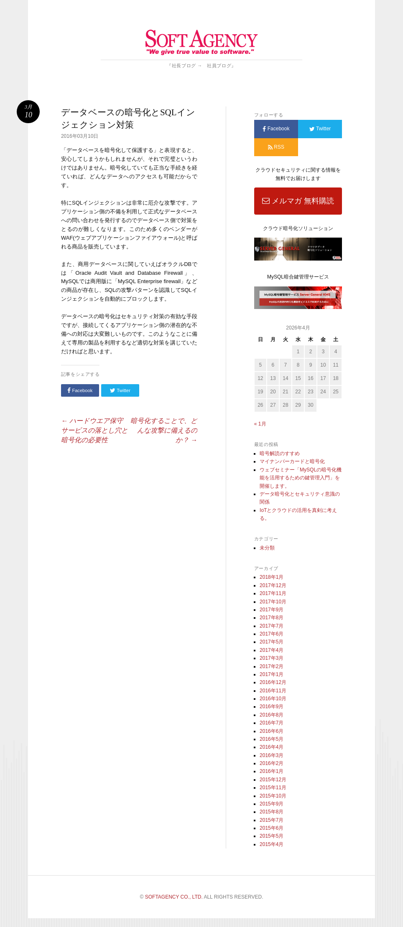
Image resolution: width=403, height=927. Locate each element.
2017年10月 (273, 602)
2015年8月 (271, 812)
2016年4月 (271, 747)
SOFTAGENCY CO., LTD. (174, 897)
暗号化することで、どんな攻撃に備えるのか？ (163, 430)
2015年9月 (271, 804)
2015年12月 (273, 780)
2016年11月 (273, 691)
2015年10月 (273, 796)
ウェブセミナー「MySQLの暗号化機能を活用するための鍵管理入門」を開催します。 (301, 478)
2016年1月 (271, 771)
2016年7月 (271, 723)
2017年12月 (273, 585)
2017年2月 (271, 666)
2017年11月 (273, 593)
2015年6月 (271, 828)
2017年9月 (271, 610)
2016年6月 (271, 731)
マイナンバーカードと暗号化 (292, 461)
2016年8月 (271, 715)
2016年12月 (273, 682)
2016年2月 (271, 763)
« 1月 (260, 424)
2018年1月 (271, 577)
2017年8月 (271, 618)
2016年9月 (271, 706)
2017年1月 (271, 674)
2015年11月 (273, 787)
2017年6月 (271, 634)
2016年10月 (273, 699)
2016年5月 (271, 739)
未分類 (267, 548)
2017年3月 (271, 658)
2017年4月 (271, 650)
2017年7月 (271, 626)
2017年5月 (271, 642)
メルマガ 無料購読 (298, 201)
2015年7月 (271, 820)
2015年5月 (271, 836)
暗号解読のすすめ (280, 453)
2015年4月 (271, 844)
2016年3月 (271, 755)
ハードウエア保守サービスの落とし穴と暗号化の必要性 (94, 430)
